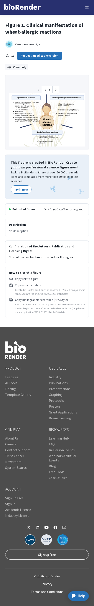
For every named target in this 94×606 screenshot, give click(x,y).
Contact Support (17, 450)
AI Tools (11, 383)
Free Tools (56, 472)
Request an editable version (39, 56)
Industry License (17, 515)
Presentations (59, 389)
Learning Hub (59, 438)
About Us (12, 438)
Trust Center (14, 456)
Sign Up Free (14, 498)
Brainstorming (60, 418)
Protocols (56, 400)
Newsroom (13, 461)
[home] (22, 7)
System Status (16, 467)
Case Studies (58, 478)
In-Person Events (62, 450)
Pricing (10, 389)
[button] (87, 7)
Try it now (21, 189)
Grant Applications (63, 412)
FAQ (52, 444)
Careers (10, 444)
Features (11, 377)
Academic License (18, 509)
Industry (55, 377)
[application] (77, 596)
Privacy (47, 584)
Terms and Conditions (47, 592)
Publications (58, 383)
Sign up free (47, 554)
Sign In (10, 504)
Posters (55, 406)
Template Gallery (18, 394)
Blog (52, 466)
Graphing (56, 394)
